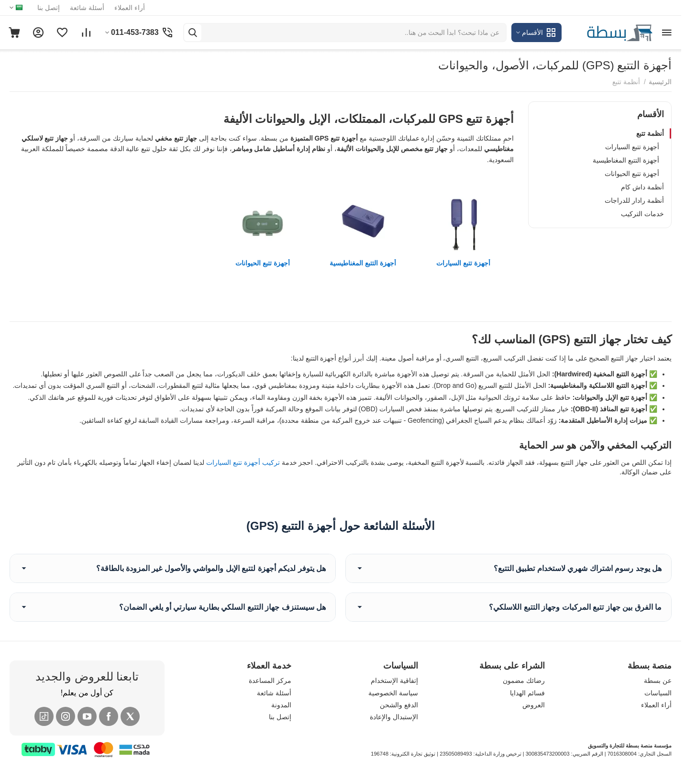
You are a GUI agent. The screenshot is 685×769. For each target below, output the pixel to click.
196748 (379, 754)
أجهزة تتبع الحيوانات (632, 173)
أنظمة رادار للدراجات (634, 200)
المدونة (281, 705)
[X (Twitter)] (130, 716)
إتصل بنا (48, 7)
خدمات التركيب (642, 214)
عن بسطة (658, 680)
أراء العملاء (129, 7)
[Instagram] (65, 716)
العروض (533, 705)
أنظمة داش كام (642, 187)
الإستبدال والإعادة (394, 717)
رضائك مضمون (524, 680)
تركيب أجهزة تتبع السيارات (243, 462)
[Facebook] (108, 716)
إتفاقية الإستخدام (394, 680)
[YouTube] (87, 716)
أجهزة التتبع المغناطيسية (626, 160)
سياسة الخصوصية (393, 693)
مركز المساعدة (270, 680)
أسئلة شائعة (87, 7)
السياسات (658, 693)
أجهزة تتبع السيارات (632, 147)
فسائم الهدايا (527, 693)
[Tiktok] (44, 716)
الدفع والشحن (399, 705)
